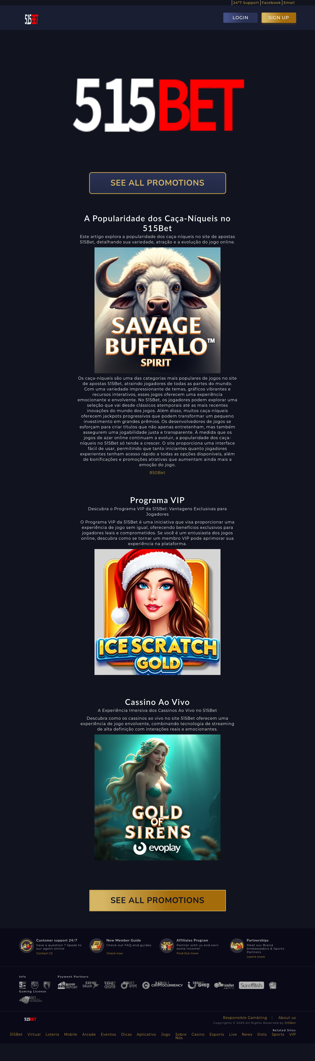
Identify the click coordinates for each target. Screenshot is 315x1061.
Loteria (52, 1034)
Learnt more (256, 956)
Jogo (166, 1034)
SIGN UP (278, 17)
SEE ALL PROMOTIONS (157, 183)
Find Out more (188, 953)
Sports (278, 1034)
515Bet (290, 1023)
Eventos (108, 1034)
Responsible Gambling (245, 1018)
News (247, 1034)
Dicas (126, 1034)
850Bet (157, 472)
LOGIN (241, 17)
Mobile (71, 1034)
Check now (115, 953)
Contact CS (44, 953)
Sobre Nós (181, 1036)
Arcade (89, 1034)
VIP (292, 1034)
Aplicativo (146, 1034)
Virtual (34, 1034)
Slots (262, 1034)
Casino (198, 1034)
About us (287, 1018)
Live (233, 1034)
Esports (216, 1034)
